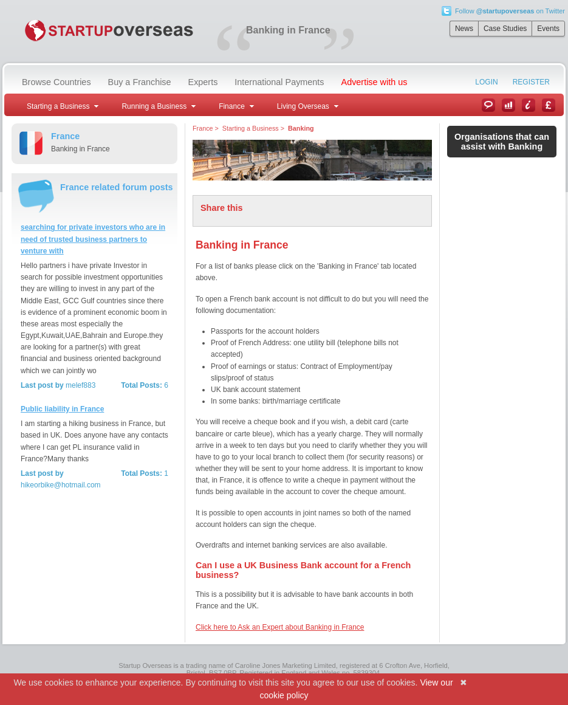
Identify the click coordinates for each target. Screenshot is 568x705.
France (203, 128)
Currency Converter (548, 105)
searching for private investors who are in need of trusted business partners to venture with (93, 239)
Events (548, 28)
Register (531, 82)
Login (486, 82)
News (464, 28)
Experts (203, 82)
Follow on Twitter (510, 11)
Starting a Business (250, 128)
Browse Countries (56, 82)
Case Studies (505, 28)
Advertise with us (374, 82)
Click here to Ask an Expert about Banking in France (280, 627)
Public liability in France (62, 409)
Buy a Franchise (139, 82)
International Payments (279, 82)
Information (528, 105)
